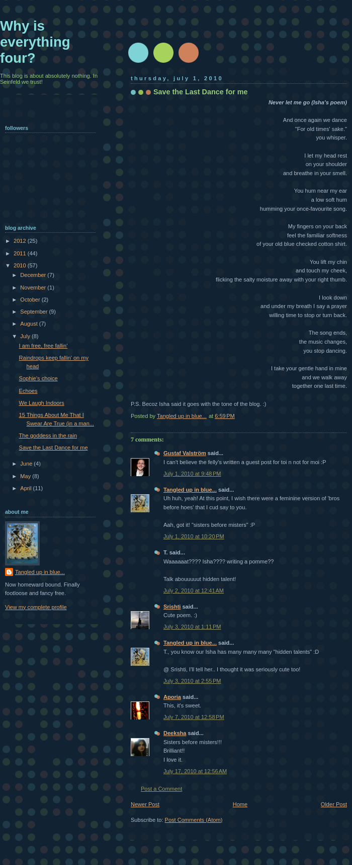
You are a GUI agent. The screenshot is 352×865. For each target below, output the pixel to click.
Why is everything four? (35, 42)
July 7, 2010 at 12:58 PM (193, 717)
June (27, 464)
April (26, 488)
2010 (21, 265)
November (33, 287)
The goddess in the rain (48, 435)
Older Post (334, 804)
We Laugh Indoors (41, 403)
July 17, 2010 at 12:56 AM (195, 771)
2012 (21, 241)
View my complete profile (36, 607)
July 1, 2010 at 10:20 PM (193, 536)
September (34, 312)
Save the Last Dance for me (53, 448)
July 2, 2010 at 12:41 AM (193, 591)
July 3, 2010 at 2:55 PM (192, 681)
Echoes (28, 391)
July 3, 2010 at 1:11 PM (192, 627)
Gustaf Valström (184, 453)
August (29, 324)
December (33, 275)
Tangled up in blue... (190, 490)
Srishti (172, 607)
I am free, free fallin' (43, 346)
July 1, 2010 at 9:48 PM (192, 474)
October (30, 300)
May (26, 476)
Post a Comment (161, 789)
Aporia (172, 697)
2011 (21, 253)
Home (240, 804)
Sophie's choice (38, 378)
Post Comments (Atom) (194, 820)
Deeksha (174, 733)
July (26, 336)
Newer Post (145, 804)
